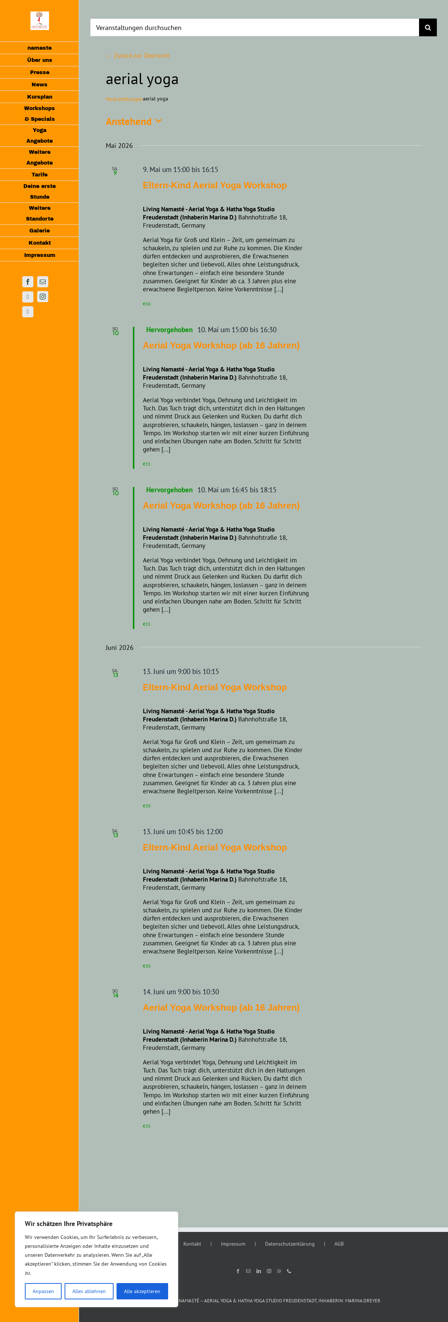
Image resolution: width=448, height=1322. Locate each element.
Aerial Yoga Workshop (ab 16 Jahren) (221, 345)
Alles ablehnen (89, 1291)
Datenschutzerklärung (290, 1243)
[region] (96, 1259)
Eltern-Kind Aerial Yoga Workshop (215, 185)
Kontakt (192, 1243)
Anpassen (43, 1291)
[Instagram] (269, 1271)
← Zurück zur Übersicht (138, 56)
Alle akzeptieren (142, 1291)
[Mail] (248, 1271)
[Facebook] (238, 1271)
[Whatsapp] (279, 1271)
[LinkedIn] (258, 1271)
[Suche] (428, 27)
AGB (339, 1243)
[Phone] (289, 1271)
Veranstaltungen (124, 99)
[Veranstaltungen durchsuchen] (254, 27)
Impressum (233, 1243)
